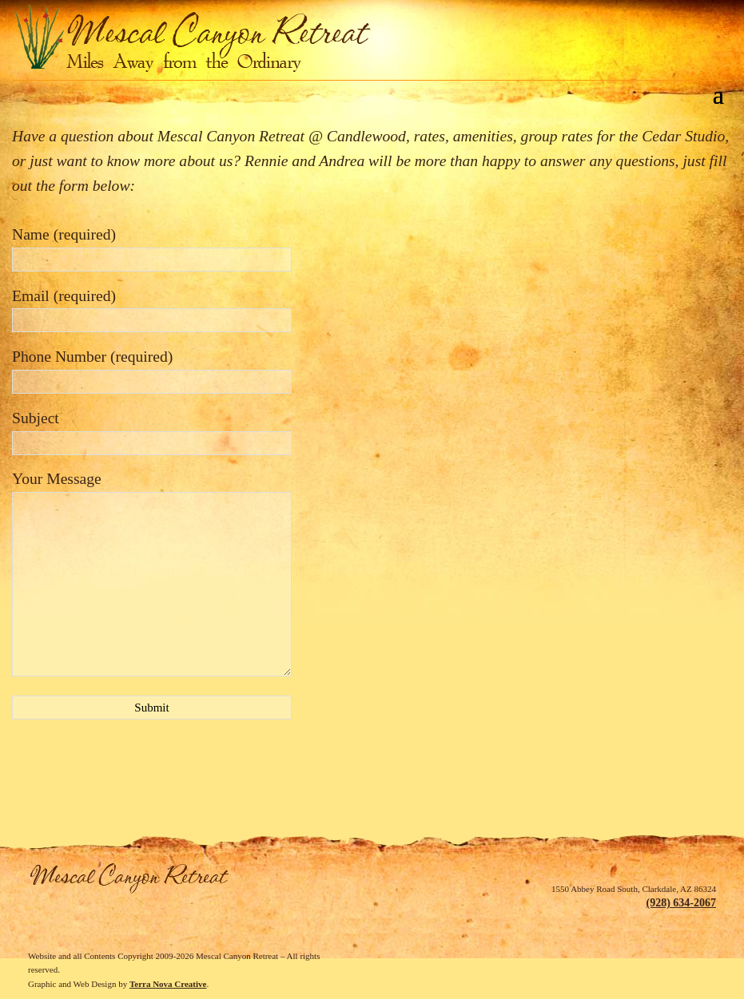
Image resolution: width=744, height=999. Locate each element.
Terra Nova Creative (168, 984)
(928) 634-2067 (681, 903)
